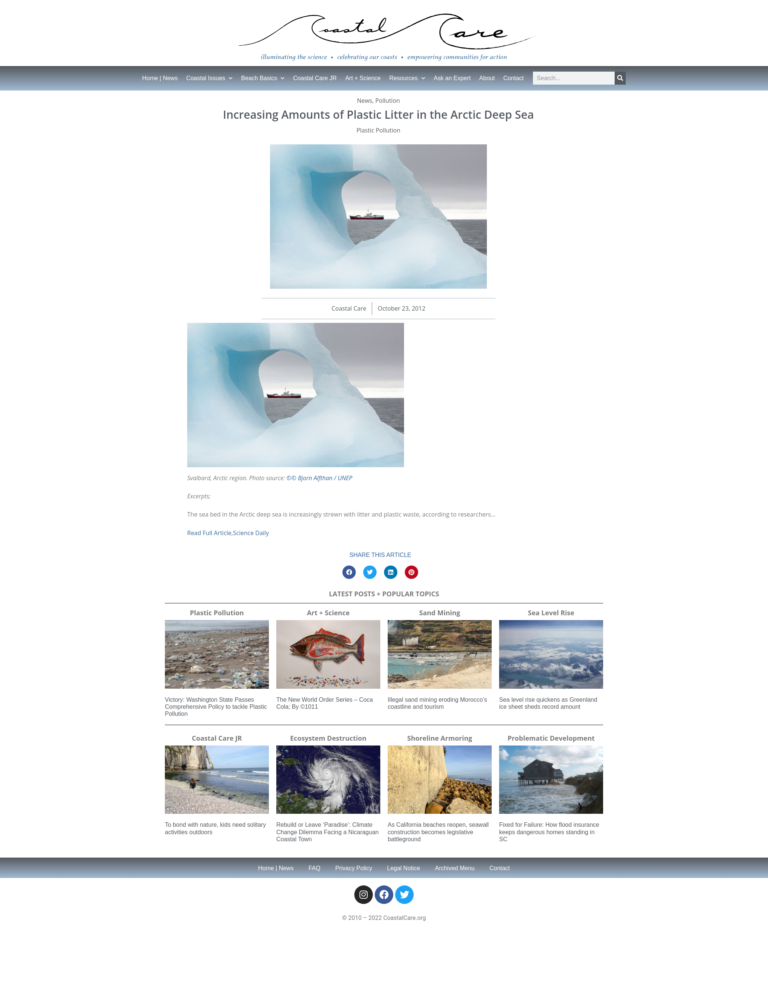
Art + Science (363, 78)
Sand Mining (439, 612)
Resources (407, 78)
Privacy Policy (353, 868)
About (487, 78)
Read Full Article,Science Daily (228, 533)
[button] (349, 572)
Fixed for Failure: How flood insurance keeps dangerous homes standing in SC (549, 832)
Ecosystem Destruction (328, 738)
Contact (513, 78)
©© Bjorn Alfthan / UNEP (319, 478)
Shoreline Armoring (439, 738)
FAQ (314, 868)
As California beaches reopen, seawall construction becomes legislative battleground (438, 832)
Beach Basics (262, 78)
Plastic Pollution (378, 130)
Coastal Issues (209, 78)
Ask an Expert (452, 78)
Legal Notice (403, 868)
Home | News (160, 78)
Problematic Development (551, 738)
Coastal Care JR (314, 78)
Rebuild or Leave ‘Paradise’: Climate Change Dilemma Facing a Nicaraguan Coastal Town (327, 832)
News (364, 100)
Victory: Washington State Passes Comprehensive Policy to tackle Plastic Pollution (216, 707)
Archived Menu (455, 868)
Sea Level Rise (551, 612)
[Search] (620, 78)
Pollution (387, 100)
